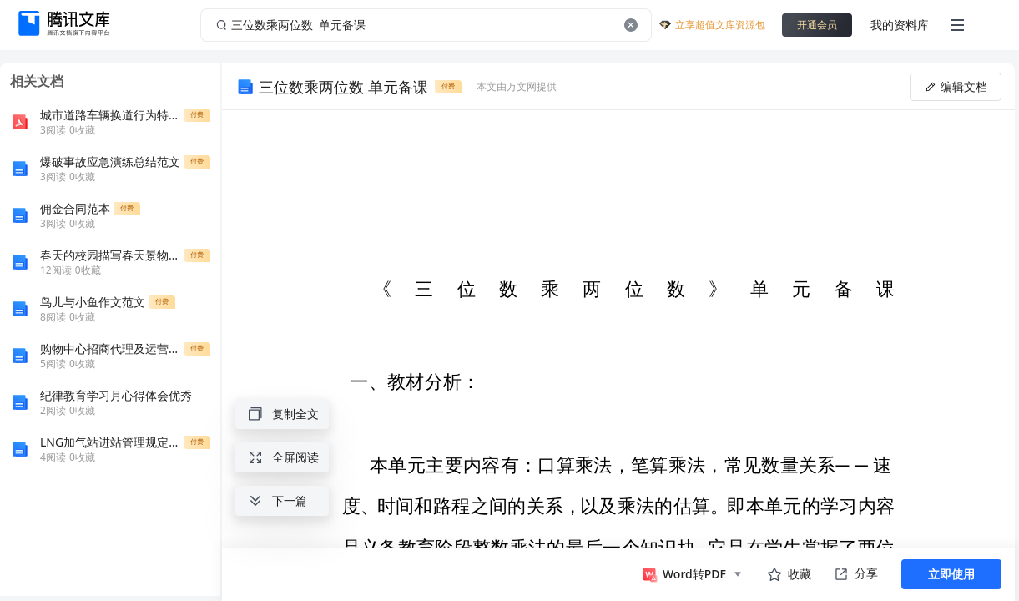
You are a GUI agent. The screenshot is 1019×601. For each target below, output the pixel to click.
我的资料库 (899, 25)
